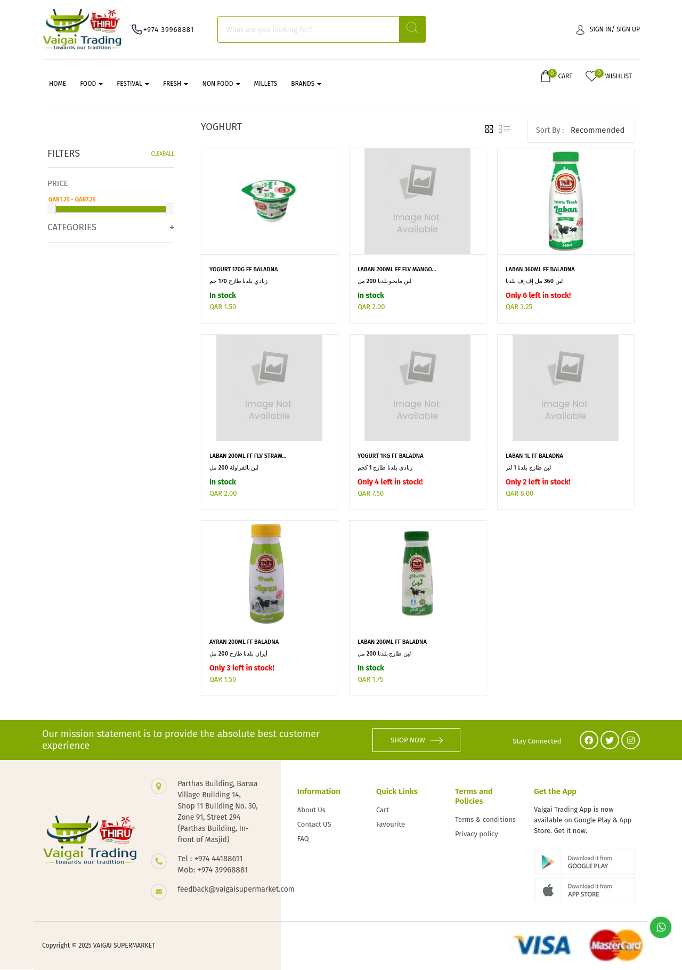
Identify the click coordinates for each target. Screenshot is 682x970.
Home (57, 83)
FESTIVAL (133, 83)
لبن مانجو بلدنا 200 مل (384, 281)
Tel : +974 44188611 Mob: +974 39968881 (212, 864)
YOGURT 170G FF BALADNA (243, 269)
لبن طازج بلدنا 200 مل (384, 653)
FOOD (91, 83)
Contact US (314, 824)
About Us (311, 810)
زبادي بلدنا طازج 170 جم (238, 281)
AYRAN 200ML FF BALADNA (244, 641)
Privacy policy (476, 834)
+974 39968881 (168, 30)
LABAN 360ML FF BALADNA (540, 269)
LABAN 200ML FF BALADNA (392, 641)
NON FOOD (221, 83)
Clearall (162, 154)
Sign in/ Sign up (608, 29)
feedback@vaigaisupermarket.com (218, 889)
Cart (382, 810)
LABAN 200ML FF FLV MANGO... (397, 269)
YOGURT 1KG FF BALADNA (391, 455)
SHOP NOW (417, 740)
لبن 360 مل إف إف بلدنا (534, 281)
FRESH (175, 83)
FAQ (303, 839)
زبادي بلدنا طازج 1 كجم (385, 467)
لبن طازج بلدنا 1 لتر (528, 467)
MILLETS (266, 83)
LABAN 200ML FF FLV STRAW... (247, 455)
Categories (71, 227)
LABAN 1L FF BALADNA (534, 455)
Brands (306, 83)
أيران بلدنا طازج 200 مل (238, 653)
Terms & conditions (485, 819)
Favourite (390, 824)
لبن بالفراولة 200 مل (233, 467)
